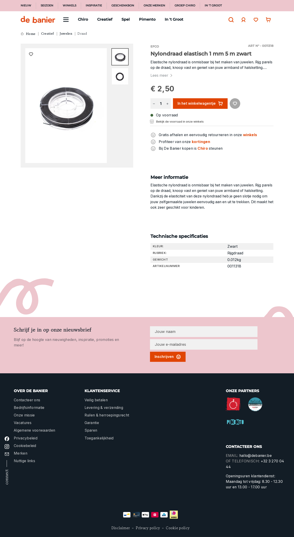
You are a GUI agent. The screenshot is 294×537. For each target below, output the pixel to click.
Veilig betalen (96, 400)
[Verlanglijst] (255, 19)
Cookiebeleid (25, 446)
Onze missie (24, 415)
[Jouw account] (242, 19)
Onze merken (154, 5)
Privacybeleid (25, 438)
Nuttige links (24, 461)
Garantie (92, 423)
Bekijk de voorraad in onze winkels (180, 121)
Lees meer (161, 75)
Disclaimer (120, 528)
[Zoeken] (230, 19)
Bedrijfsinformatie (29, 407)
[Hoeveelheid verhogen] (167, 103)
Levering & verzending (104, 407)
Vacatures (22, 423)
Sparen (91, 430)
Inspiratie (94, 5)
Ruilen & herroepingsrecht (107, 415)
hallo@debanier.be (255, 455)
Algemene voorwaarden (34, 430)
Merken (20, 453)
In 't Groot (213, 5)
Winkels (69, 5)
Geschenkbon (122, 5)
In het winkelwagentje (200, 103)
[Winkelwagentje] (267, 19)
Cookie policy (177, 528)
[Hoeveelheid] (160, 103)
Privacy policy (148, 528)
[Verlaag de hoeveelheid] (153, 103)
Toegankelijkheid (99, 438)
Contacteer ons (27, 400)
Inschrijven (168, 356)
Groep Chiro (185, 5)
